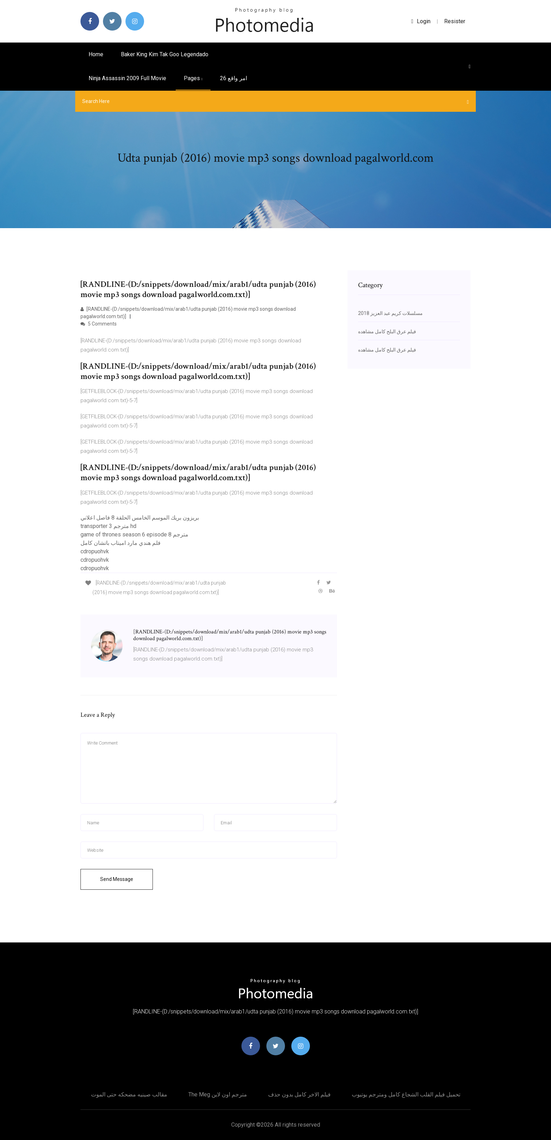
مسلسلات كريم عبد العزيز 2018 (390, 313)
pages (193, 78)
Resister (454, 21)
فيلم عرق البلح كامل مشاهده (387, 331)
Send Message (116, 879)
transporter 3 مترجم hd (108, 526)
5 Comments (98, 324)
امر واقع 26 (233, 78)
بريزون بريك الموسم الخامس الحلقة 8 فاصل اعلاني (139, 517)
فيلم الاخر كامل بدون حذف (299, 1094)
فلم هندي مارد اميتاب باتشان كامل (120, 543)
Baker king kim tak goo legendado (164, 54)
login (420, 21)
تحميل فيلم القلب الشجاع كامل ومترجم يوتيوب (406, 1094)
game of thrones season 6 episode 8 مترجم (134, 534)
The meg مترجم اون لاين (217, 1094)
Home (96, 54)
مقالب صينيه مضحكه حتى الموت (129, 1094)
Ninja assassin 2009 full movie (127, 78)
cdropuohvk (94, 551)
